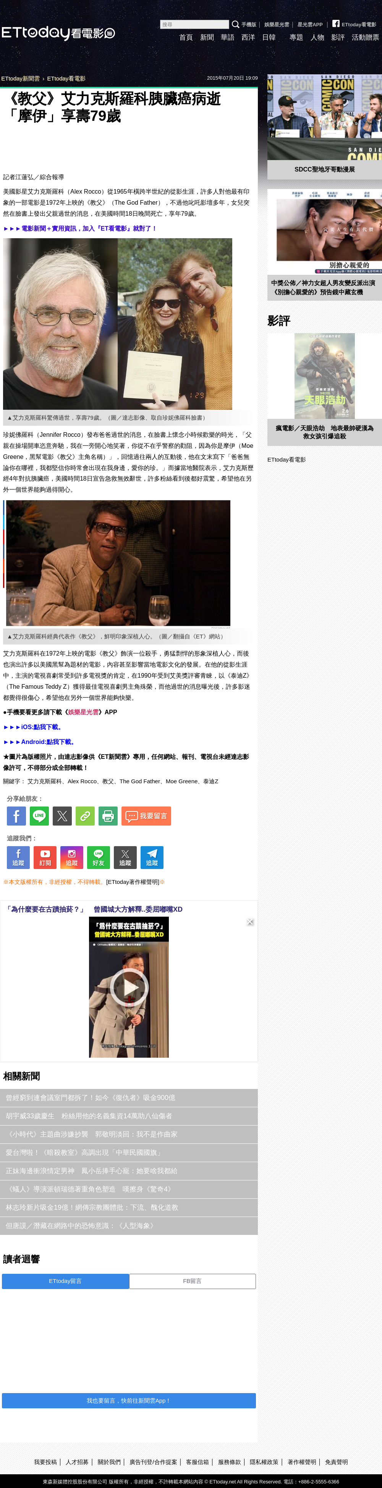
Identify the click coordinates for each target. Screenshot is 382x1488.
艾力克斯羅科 (45, 781)
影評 (338, 37)
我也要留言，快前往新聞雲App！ (129, 1400)
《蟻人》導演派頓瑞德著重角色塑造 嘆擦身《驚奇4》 (90, 1189)
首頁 (186, 37)
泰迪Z (210, 781)
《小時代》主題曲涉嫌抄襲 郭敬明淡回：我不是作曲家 (92, 1134)
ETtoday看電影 (353, 22)
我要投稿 (45, 1462)
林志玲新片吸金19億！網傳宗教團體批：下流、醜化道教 (92, 1207)
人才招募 (77, 1462)
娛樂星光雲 (276, 24)
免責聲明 (336, 1462)
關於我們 (109, 1462)
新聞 (207, 37)
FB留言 (192, 1281)
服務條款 (229, 1462)
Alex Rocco (82, 781)
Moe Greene (181, 781)
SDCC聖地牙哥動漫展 (324, 169)
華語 (228, 37)
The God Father (140, 781)
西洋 (248, 37)
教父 (108, 781)
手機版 (248, 24)
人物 (317, 37)
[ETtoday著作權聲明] (132, 882)
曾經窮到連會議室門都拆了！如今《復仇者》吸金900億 (90, 1098)
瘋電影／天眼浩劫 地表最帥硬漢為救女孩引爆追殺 (325, 432)
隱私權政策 (264, 1462)
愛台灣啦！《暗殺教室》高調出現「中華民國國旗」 (85, 1152)
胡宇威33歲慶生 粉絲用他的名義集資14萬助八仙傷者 (89, 1116)
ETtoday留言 (65, 1281)
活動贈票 (365, 37)
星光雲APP (310, 24)
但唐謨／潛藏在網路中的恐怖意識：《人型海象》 (81, 1226)
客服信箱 (197, 1462)
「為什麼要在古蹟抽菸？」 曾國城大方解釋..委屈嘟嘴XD (93, 909)
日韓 (269, 37)
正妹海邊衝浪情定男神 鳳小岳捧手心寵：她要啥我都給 (92, 1171)
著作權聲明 (302, 1462)
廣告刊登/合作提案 (153, 1462)
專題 (296, 37)
